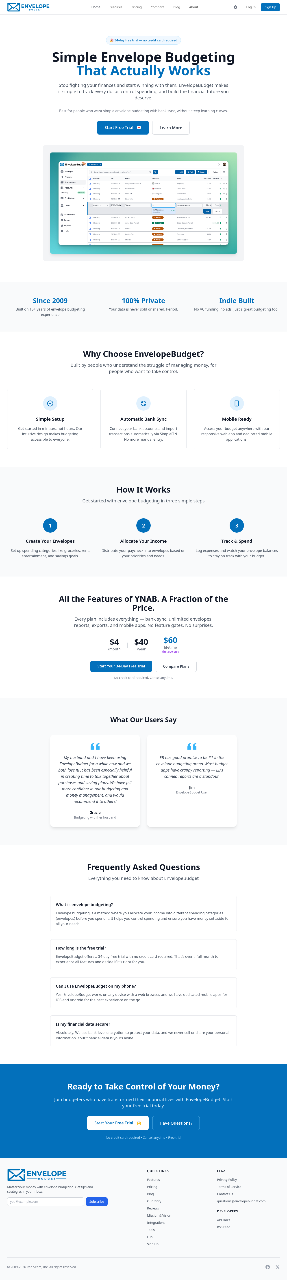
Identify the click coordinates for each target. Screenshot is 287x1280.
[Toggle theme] (235, 7)
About (193, 7)
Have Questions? (176, 1123)
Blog (176, 7)
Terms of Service (229, 1187)
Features (115, 7)
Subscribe (96, 1201)
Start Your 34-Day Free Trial (121, 666)
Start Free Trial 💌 (122, 127)
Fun (150, 1237)
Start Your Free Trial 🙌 (117, 1123)
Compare (157, 7)
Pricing (136, 7)
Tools (151, 1230)
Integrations (156, 1222)
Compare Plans (176, 666)
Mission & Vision (159, 1215)
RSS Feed (223, 1227)
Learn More (171, 127)
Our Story (154, 1201)
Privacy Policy (227, 1179)
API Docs (223, 1220)
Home (95, 7)
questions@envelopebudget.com (241, 1201)
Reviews (153, 1208)
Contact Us (225, 1194)
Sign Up (270, 7)
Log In (251, 7)
